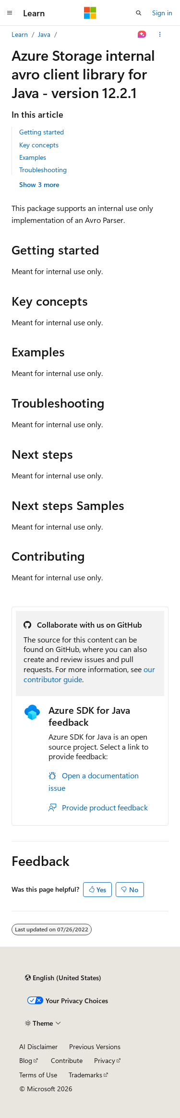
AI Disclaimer (38, 1046)
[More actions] (160, 34)
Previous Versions (94, 1046)
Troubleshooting (43, 169)
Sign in (162, 12)
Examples (32, 157)
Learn (20, 34)
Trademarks (85, 1074)
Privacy (104, 1060)
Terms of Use (38, 1074)
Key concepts (39, 144)
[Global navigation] (9, 13)
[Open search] (138, 13)
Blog (25, 1060)
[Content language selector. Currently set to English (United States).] (63, 977)
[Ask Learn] (142, 34)
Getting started (41, 131)
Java (44, 34)
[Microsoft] (90, 13)
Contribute (67, 1060)
